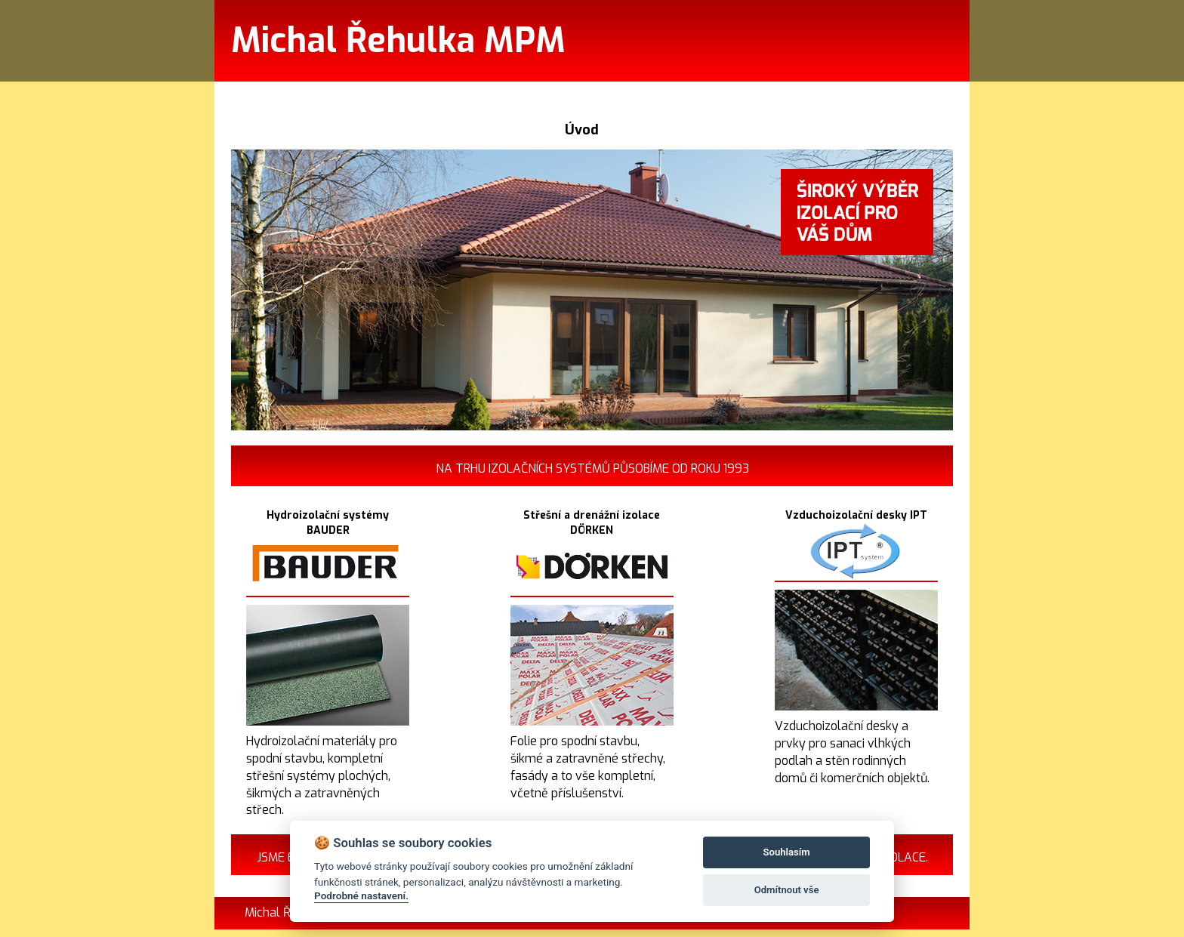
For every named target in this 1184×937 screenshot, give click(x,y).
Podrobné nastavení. (361, 895)
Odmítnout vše (786, 889)
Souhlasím (786, 852)
